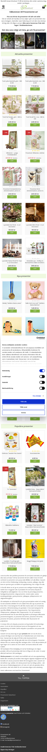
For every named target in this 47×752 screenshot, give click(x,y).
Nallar (2, 698)
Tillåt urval (23, 407)
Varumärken (4, 686)
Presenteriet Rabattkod (7, 695)
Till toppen (23, 677)
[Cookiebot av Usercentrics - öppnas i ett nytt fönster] (36, 338)
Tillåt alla (23, 401)
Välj (35, 497)
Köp (12, 89)
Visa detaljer (37, 396)
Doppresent (4, 701)
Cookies (2, 683)
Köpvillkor (3, 689)
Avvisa (23, 412)
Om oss (2, 692)
